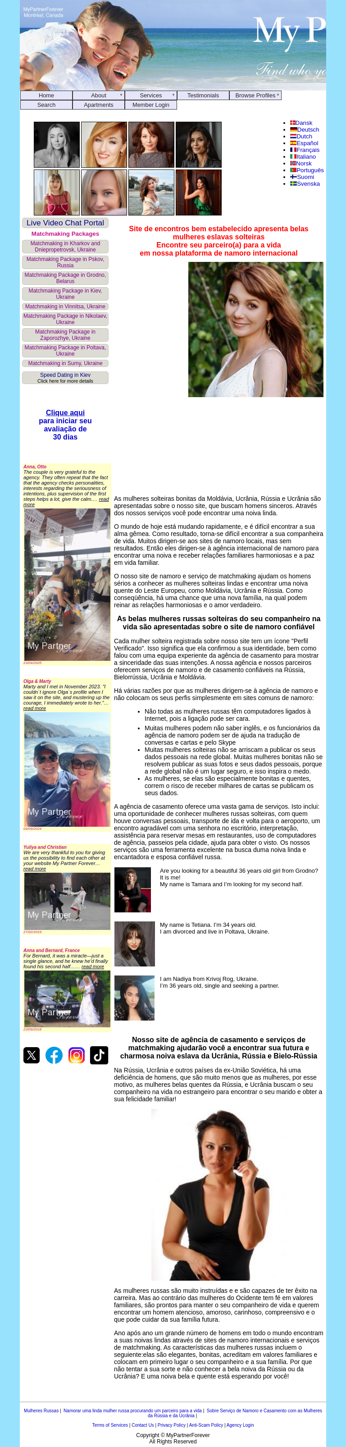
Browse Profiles (256, 95)
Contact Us (143, 1425)
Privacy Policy (172, 1425)
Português (307, 170)
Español (304, 143)
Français (305, 150)
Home (46, 95)
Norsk (301, 163)
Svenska (305, 183)
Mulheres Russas (41, 1410)
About (98, 95)
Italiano (303, 156)
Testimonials (203, 95)
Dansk (301, 122)
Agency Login (240, 1425)
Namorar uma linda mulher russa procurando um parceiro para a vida (133, 1410)
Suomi (302, 177)
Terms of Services (110, 1425)
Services (151, 95)
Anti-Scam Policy (206, 1425)
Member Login (150, 104)
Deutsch (304, 129)
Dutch (301, 136)
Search (46, 104)
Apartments (98, 104)
